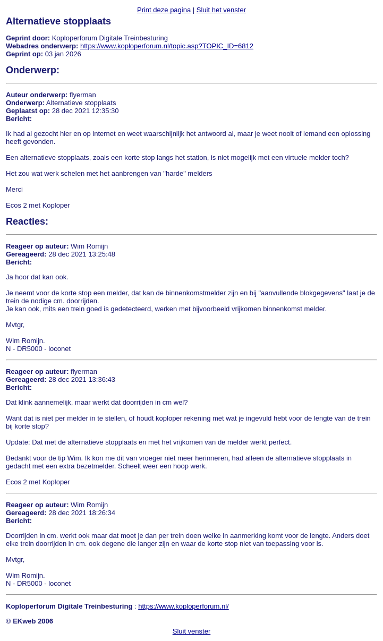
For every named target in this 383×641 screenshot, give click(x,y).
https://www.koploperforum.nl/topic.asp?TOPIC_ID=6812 (166, 46)
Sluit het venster (221, 10)
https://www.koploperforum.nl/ (183, 606)
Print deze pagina (164, 10)
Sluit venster (192, 631)
